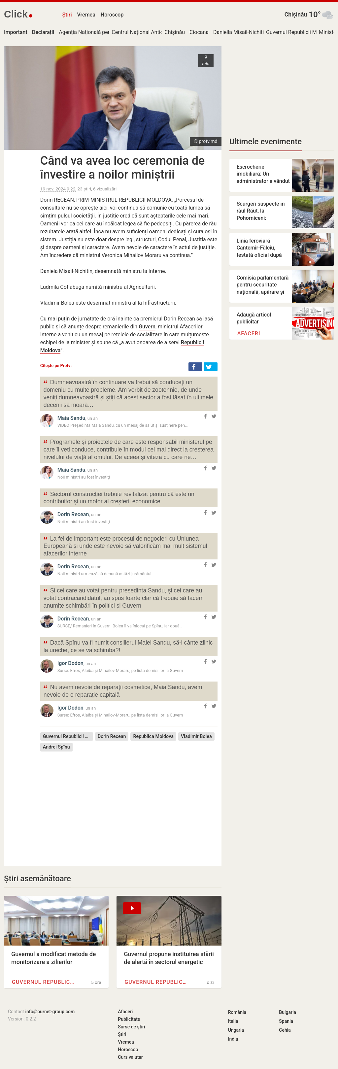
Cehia (285, 1030)
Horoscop (112, 15)
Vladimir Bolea (196, 736)
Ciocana (199, 32)
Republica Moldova (153, 736)
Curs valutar (130, 1057)
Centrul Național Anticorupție (146, 32)
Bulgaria (287, 1012)
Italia (233, 1021)
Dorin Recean (73, 514)
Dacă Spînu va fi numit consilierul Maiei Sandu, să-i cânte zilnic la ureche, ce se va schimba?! (128, 645)
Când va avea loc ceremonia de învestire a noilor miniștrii (122, 168)
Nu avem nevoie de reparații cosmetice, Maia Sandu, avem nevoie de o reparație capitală (122, 690)
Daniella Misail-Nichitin (240, 32)
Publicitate (129, 1019)
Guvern (147, 326)
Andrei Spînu (56, 747)
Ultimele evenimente (265, 141)
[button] (195, 366)
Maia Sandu (71, 418)
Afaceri (248, 333)
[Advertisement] (129, 803)
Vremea (86, 15)
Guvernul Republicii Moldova (299, 32)
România (237, 1012)
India (233, 1039)
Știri (67, 15)
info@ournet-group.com (50, 1011)
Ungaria (236, 1030)
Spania (286, 1021)
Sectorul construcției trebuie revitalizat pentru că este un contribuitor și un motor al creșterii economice (118, 497)
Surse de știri (131, 1026)
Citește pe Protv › (56, 365)
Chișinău (296, 14)
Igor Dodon (70, 663)
